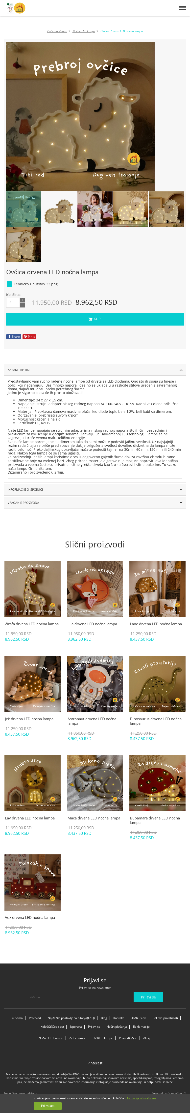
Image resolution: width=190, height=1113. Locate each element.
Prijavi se (94, 1026)
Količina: (13, 295)
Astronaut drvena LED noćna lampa (92, 721)
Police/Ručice (128, 1038)
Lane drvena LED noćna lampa (156, 624)
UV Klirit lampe (103, 1038)
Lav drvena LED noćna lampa (30, 818)
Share (14, 336)
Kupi (136, 319)
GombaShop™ (176, 1093)
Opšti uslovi (138, 1018)
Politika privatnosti (165, 1018)
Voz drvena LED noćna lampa (30, 917)
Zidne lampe (77, 1038)
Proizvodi (35, 1018)
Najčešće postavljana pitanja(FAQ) (71, 1018)
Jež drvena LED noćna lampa (29, 719)
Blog (104, 1018)
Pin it (29, 336)
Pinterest (95, 1063)
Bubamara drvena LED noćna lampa (155, 820)
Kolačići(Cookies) (52, 1026)
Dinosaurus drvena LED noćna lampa (156, 721)
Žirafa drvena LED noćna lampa (32, 624)
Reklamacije (141, 1026)
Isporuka (76, 1026)
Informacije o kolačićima (140, 1098)
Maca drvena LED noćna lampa (94, 818)
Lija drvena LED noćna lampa (92, 624)
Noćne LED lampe (51, 1038)
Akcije (147, 1038)
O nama (17, 1018)
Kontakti (118, 1018)
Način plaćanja (117, 1026)
